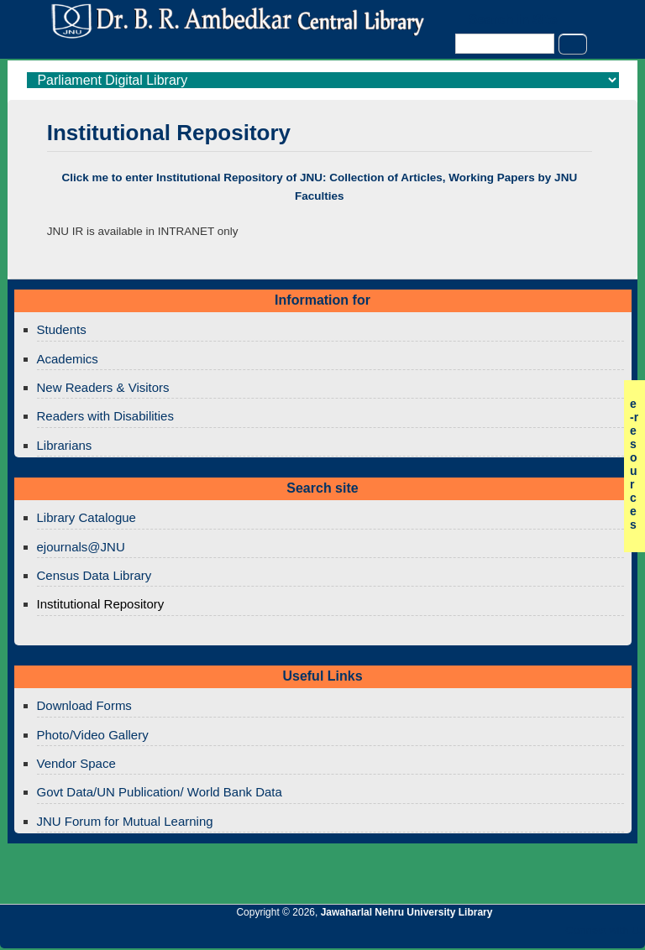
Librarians (64, 445)
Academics (67, 359)
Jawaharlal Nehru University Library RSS (437, 934)
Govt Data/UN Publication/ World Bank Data (159, 792)
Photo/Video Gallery (93, 735)
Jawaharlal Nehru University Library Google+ (494, 934)
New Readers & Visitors (103, 387)
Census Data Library (94, 575)
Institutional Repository (101, 604)
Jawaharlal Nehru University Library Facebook (551, 934)
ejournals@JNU (81, 547)
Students (62, 329)
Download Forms (84, 705)
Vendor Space (76, 763)
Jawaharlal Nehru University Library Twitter (523, 934)
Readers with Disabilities (105, 416)
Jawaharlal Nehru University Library (407, 912)
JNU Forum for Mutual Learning (125, 821)
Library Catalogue (86, 517)
